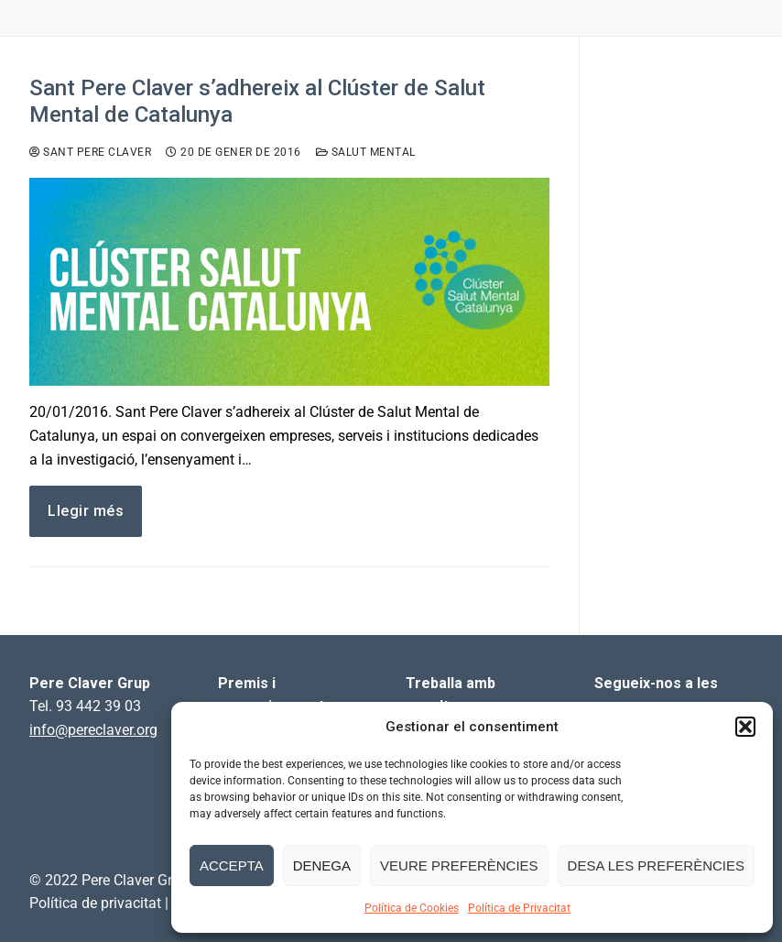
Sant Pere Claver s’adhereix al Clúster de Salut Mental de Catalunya (257, 101)
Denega (322, 865)
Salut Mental (366, 152)
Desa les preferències (656, 865)
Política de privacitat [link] (95, 903)
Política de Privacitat (519, 908)
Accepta (232, 865)
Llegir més (86, 511)
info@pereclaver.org (93, 730)
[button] (745, 726)
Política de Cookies (411, 908)
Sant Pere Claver (90, 152)
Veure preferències (459, 865)
